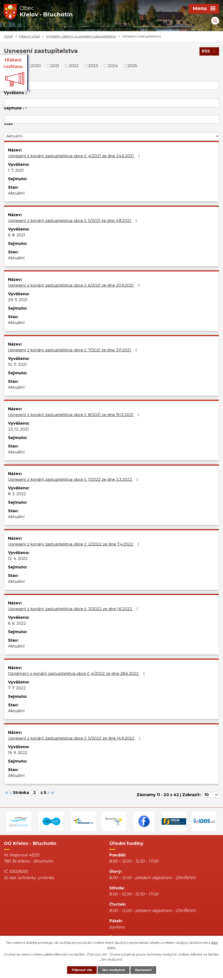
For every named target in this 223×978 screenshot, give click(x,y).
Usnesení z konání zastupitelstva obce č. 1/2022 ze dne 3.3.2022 (74, 479)
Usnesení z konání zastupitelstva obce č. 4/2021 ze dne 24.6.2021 (75, 156)
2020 (36, 65)
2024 (113, 65)
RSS (209, 51)
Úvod (8, 36)
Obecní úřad (29, 36)
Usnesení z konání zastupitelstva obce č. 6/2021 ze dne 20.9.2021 (75, 285)
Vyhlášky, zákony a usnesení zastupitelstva (81, 36)
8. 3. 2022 (17, 494)
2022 (74, 65)
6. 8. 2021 (16, 235)
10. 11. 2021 (17, 364)
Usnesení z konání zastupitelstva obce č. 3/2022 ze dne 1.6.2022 (74, 609)
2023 (93, 65)
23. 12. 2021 (18, 429)
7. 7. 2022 (17, 688)
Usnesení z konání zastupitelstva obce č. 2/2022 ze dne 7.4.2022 (74, 544)
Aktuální (16, 193)
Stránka (21, 792)
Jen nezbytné (113, 970)
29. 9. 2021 (17, 299)
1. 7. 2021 (16, 170)
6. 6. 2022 (17, 623)
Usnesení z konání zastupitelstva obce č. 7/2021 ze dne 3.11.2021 (73, 350)
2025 (132, 65)
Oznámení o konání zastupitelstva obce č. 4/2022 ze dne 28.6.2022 (77, 673)
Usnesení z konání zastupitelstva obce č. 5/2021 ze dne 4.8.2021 (73, 220)
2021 (54, 65)
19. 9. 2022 (17, 752)
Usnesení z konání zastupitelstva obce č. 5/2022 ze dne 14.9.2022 (75, 738)
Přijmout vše (82, 970)
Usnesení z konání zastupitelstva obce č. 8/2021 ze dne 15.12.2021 (74, 414)
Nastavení (143, 970)
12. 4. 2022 (18, 558)
